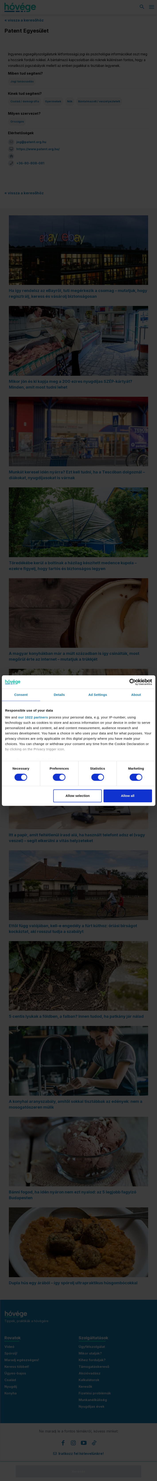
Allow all (127, 796)
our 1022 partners (33, 717)
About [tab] (136, 695)
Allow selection (78, 796)
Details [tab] (59, 695)
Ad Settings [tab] (97, 695)
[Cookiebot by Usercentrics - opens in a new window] (132, 682)
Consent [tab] (21, 695)
